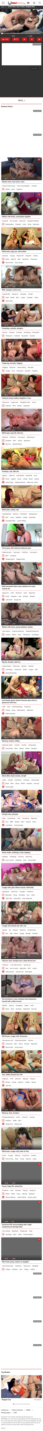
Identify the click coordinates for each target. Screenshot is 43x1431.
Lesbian (36, 479)
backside (29, 475)
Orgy (11, 933)
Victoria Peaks (18, 825)
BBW (11, 822)
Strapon (17, 822)
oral (36, 475)
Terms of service (17, 1410)
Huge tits (20, 1082)
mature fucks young (9, 186)
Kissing (28, 822)
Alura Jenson (19, 262)
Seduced (8, 406)
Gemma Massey (10, 1197)
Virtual (22, 1159)
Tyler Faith (9, 898)
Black (7, 783)
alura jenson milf (8, 1040)
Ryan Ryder (28, 972)
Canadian (30, 297)
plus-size (22, 221)
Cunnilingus (35, 634)
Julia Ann (8, 1085)
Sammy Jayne (32, 1197)
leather (5, 1005)
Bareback (32, 1194)
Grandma (34, 748)
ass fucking (6, 1231)
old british (18, 780)
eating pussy (33, 514)
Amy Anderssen (27, 898)
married (12, 332)
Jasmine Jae (20, 972)
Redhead (18, 517)
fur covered (14, 221)
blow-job (12, 367)
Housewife (24, 336)
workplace (19, 1005)
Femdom (8, 1120)
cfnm (18, 1117)
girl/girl (24, 666)
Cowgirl (21, 933)
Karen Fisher (9, 262)
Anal (19, 596)
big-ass (33, 1079)
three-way (16, 666)
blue (4, 818)
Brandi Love (18, 1124)
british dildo (35, 780)
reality (36, 256)
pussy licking (22, 367)
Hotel (7, 297)
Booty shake (32, 860)
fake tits (12, 475)
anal (25, 593)
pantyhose (6, 891)
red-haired (24, 514)
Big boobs (36, 224)
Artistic (20, 440)
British (25, 669)
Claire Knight (9, 787)
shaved (15, 930)
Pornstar (26, 1044)
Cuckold (32, 336)
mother (34, 1155)
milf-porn (13, 437)
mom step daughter (24, 186)
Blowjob (32, 596)
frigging (5, 367)
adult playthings (17, 707)
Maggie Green (20, 559)
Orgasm (13, 479)
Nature (8, 1194)
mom (34, 402)
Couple (23, 297)
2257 (15, 1412)
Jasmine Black (21, 1197)
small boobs (32, 930)
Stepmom (19, 189)
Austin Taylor (9, 482)
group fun (6, 593)
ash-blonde (20, 475)
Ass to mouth (10, 860)
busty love (6, 402)
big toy (12, 1005)
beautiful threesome (32, 631)
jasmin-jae (27, 965)
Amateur (25, 596)
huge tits (28, 256)
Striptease (18, 860)
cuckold (19, 332)
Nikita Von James (32, 482)
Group (29, 224)
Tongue (8, 371)
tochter (24, 745)
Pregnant (18, 224)
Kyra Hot (8, 444)
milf (12, 593)
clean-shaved (7, 666)
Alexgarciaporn (10, 559)
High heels (26, 1009)
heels (26, 1005)
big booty (32, 593)
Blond (7, 259)
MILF (19, 259)
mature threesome (18, 631)
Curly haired (9, 748)
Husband (17, 336)
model (31, 294)
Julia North (9, 600)
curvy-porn (21, 437)
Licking (25, 479)
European (8, 440)
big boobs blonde (21, 1040)
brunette (31, 367)
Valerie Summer (10, 713)
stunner (32, 1117)
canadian (23, 294)
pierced (16, 514)
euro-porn (17, 552)
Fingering (35, 371)
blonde (5, 930)
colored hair (11, 818)
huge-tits (5, 1079)
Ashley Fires (9, 1124)
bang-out (15, 294)
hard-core (15, 891)
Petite (20, 1234)
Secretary (18, 1009)
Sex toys (36, 783)
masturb (5, 221)
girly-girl (26, 1079)
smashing (27, 332)
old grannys (32, 745)
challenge (13, 857)
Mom (13, 189)
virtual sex (26, 1155)
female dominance (8, 1117)
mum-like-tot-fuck (16, 965)
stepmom (19, 1266)
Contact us (4, 1410)
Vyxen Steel (9, 301)
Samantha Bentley (11, 673)
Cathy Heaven (10, 972)
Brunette (27, 371)
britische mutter (7, 745)
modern (34, 186)
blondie (31, 666)
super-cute (15, 402)
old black (26, 780)
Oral (7, 933)
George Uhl (17, 600)
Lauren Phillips (21, 521)
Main (2, 7)
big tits (5, 475)
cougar (13, 256)
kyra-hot (5, 437)
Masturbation (10, 224)
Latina (33, 895)
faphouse (34, 818)
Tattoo (36, 297)
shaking (5, 857)
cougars (22, 891)
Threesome (33, 259)
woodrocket (6, 294)
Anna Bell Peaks (10, 521)
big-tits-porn (31, 437)
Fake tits (13, 259)
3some (5, 332)
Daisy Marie (17, 898)
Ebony (17, 783)
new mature (6, 631)
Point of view (9, 1159)
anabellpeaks (7, 514)
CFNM (15, 1120)
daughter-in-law (25, 402)
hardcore (19, 593)
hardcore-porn (7, 552)
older (4, 780)
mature (17, 745)
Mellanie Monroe (20, 482)
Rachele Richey (17, 444)
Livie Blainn (9, 825)
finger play (24, 1231)
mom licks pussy (8, 1266)
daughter (35, 1266)
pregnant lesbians (33, 221)
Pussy (7, 479)
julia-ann (18, 1079)
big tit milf (20, 256)
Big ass (34, 1082)
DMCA (28, 1410)
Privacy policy (5, 1412)
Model (12, 297)
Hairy (24, 224)
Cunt (13, 371)
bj (10, 930)
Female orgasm (28, 1234)
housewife (36, 332)
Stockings (22, 895)
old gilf (11, 780)
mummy (5, 256)
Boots (7, 1009)
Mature (8, 189)
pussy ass (27, 1266)
